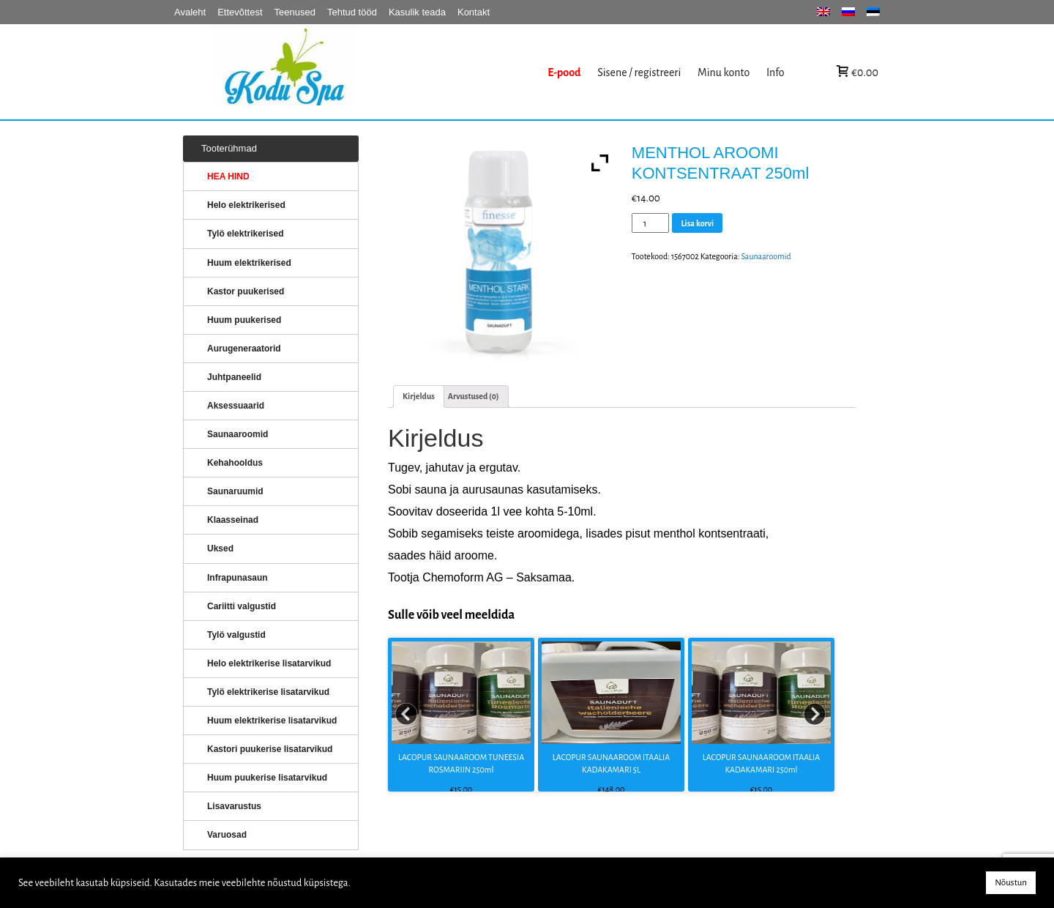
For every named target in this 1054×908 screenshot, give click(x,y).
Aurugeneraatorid (244, 348)
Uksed (220, 548)
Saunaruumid (235, 491)
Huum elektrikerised (249, 263)
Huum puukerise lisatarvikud (267, 778)
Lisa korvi (697, 223)
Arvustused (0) (473, 396)
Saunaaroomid (765, 256)
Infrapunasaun (237, 578)
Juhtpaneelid (234, 377)
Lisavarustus (234, 806)
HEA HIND (228, 176)
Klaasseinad (232, 520)
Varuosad (227, 835)
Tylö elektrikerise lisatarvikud (268, 692)
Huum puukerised (244, 320)
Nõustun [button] (1011, 882)
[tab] (418, 396)
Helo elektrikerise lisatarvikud (269, 663)
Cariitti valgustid (241, 606)
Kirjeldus (419, 396)
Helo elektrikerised (246, 205)
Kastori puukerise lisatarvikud (269, 749)
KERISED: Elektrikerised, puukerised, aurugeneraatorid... (375, 72)
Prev (407, 714)
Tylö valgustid (236, 635)
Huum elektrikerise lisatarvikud (272, 720)
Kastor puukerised (245, 291)
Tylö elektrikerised (245, 233)
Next (815, 714)
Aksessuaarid (235, 406)
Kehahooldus (235, 463)
